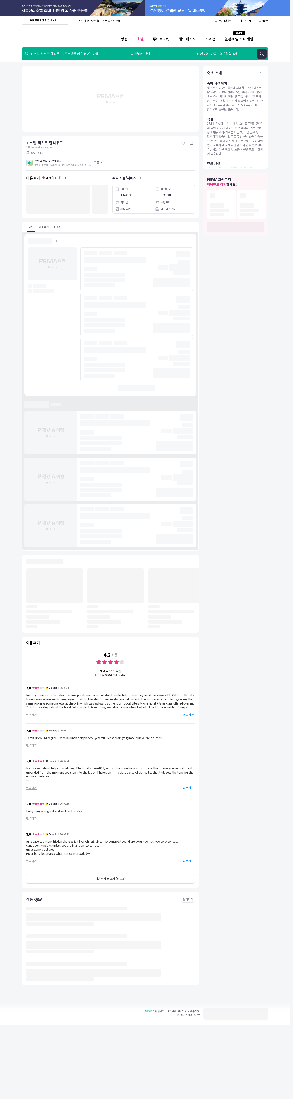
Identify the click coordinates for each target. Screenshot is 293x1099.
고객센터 (263, 20)
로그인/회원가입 (223, 20)
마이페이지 (245, 20)
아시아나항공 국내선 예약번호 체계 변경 (99, 20)
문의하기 (188, 899)
